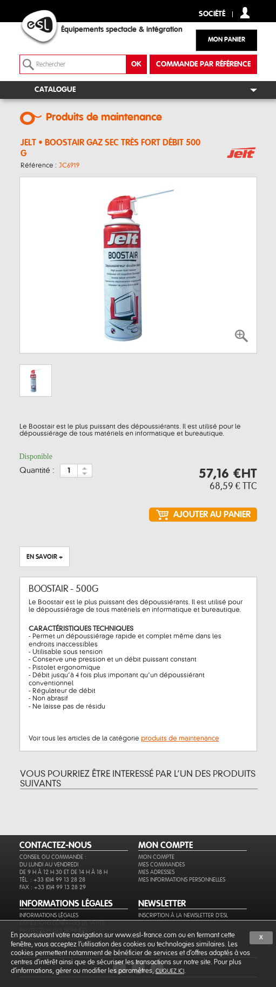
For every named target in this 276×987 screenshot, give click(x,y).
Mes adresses (156, 872)
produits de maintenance (180, 738)
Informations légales (48, 915)
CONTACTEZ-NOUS (55, 845)
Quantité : (37, 471)
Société (212, 14)
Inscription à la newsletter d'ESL (183, 915)
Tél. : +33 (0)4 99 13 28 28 (52, 880)
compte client (245, 12)
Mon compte (156, 857)
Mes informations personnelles (181, 880)
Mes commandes (161, 865)
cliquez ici (170, 971)
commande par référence (203, 64)
